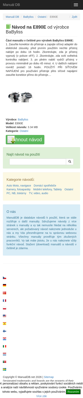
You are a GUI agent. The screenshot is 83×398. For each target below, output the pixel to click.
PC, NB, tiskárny (16, 193)
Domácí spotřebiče (45, 185)
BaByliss (28, 16)
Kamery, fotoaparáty (19, 189)
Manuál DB (11, 5)
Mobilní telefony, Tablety (47, 189)
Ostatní (42, 16)
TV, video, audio (38, 193)
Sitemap (49, 377)
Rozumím (73, 391)
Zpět (74, 16)
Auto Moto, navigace (19, 185)
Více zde (41, 396)
